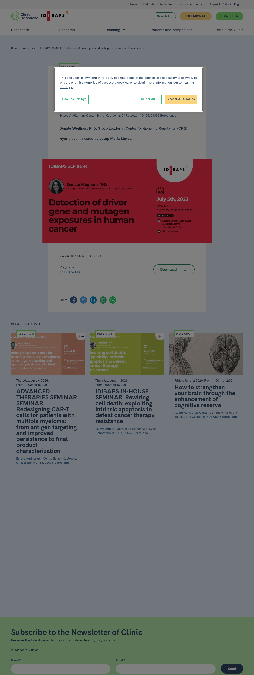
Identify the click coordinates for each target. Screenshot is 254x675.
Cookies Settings (74, 99)
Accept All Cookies (181, 99)
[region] (128, 89)
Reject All (148, 99)
